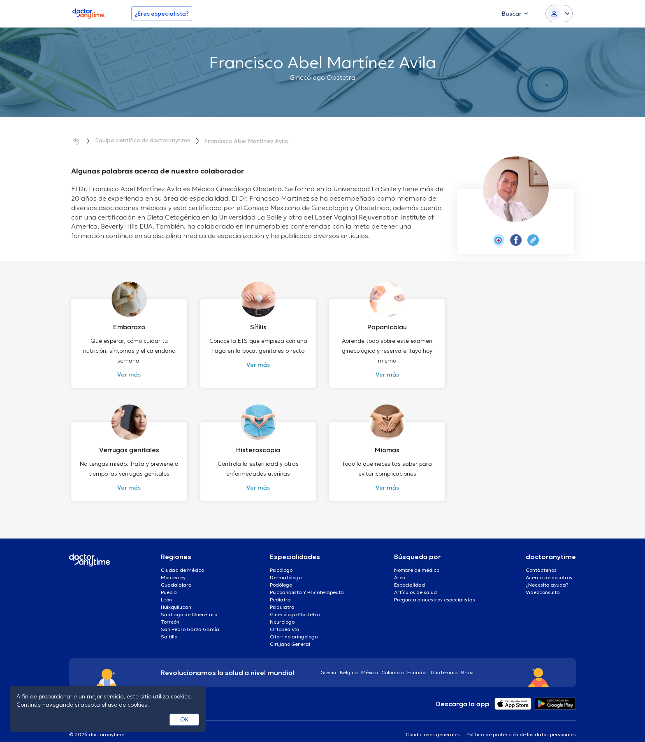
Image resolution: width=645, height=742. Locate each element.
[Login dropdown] (559, 13)
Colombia (392, 663)
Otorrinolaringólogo (294, 627)
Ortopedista (284, 620)
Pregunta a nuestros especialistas (434, 590)
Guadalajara (176, 575)
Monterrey (173, 568)
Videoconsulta (543, 583)
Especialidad (409, 575)
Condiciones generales (433, 725)
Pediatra (280, 590)
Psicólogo (281, 560)
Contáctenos (541, 560)
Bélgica (349, 663)
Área (400, 568)
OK (184, 719)
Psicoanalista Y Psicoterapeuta (307, 583)
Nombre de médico (416, 560)
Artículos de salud (415, 583)
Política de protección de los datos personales (521, 725)
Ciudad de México (182, 560)
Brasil (468, 663)
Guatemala (444, 663)
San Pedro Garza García (190, 620)
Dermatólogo (286, 568)
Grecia (328, 663)
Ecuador (417, 663)
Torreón (170, 612)
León (166, 590)
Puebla (169, 583)
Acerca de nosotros (549, 568)
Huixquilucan (176, 597)
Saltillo (169, 627)
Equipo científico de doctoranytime (146, 140)
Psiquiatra (282, 597)
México (369, 663)
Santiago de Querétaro (189, 605)
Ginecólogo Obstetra (295, 605)
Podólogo (281, 575)
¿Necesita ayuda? (547, 575)
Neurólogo (282, 612)
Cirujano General (290, 634)
